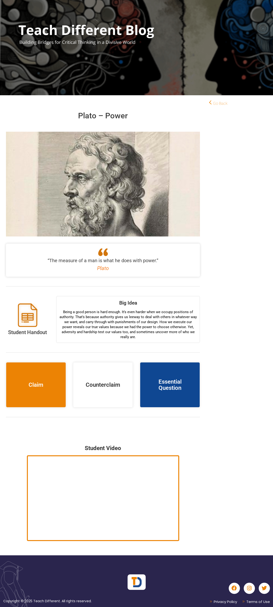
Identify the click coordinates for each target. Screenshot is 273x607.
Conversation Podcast (103, 429)
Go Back (220, 103)
